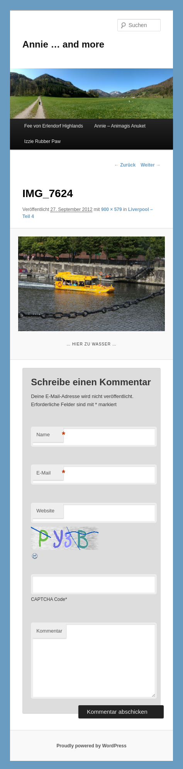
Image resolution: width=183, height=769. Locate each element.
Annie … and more (63, 44)
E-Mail (49, 473)
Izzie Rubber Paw (42, 141)
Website (45, 511)
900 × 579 (111, 209)
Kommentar (49, 631)
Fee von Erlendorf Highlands (53, 126)
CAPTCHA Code (48, 599)
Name (49, 435)
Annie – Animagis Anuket (120, 126)
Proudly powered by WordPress (91, 746)
